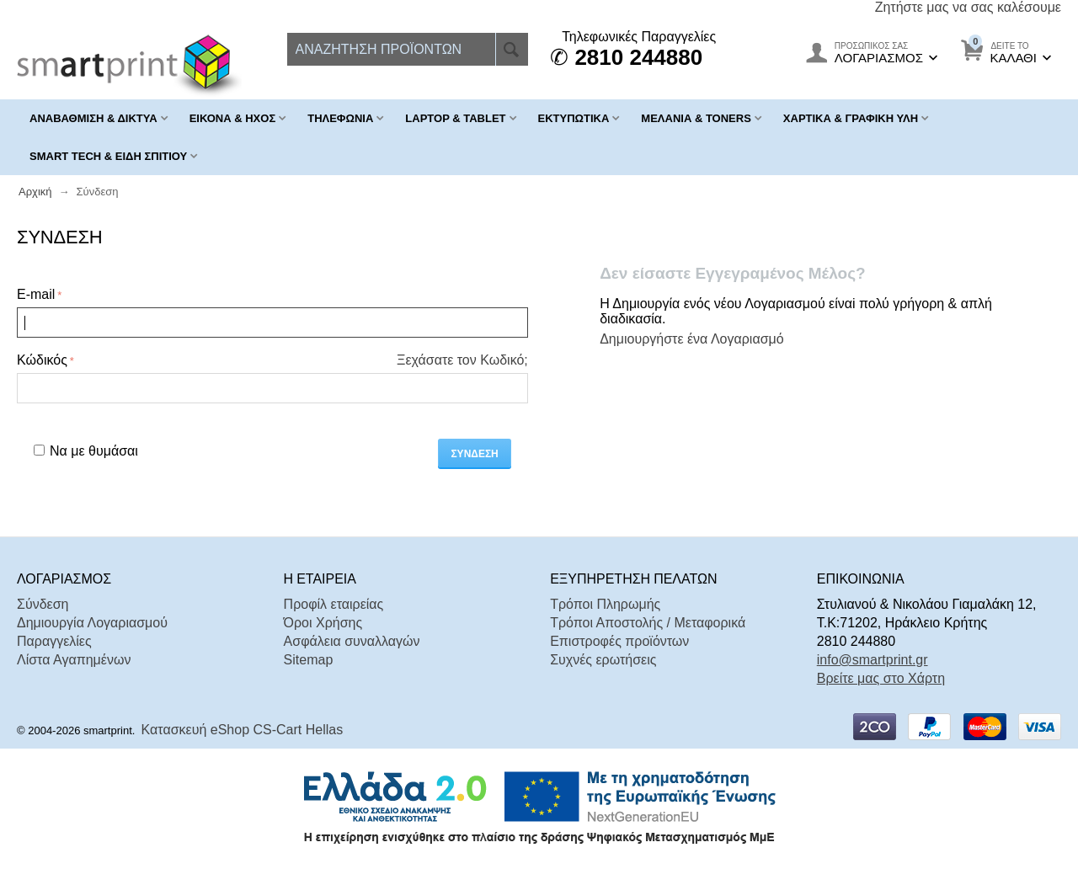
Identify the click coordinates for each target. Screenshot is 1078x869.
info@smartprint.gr (872, 660)
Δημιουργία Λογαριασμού (92, 623)
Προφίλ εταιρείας (334, 604)
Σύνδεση (474, 454)
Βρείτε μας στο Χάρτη (881, 678)
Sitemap (309, 660)
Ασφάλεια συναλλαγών (352, 641)
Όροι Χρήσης (323, 623)
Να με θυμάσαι (86, 451)
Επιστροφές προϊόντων (619, 641)
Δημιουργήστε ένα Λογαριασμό (691, 339)
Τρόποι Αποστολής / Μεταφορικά (647, 623)
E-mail (36, 294)
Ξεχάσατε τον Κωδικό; (462, 360)
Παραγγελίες (54, 641)
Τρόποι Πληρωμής (605, 604)
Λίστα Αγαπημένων (74, 660)
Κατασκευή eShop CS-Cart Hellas (242, 729)
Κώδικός (42, 360)
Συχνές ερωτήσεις (603, 660)
